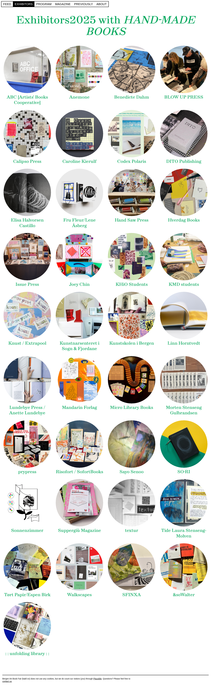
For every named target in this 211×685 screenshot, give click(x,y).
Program (44, 4)
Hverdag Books (184, 220)
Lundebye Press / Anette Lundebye (27, 410)
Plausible (97, 679)
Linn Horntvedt (183, 343)
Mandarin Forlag (79, 407)
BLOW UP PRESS (183, 97)
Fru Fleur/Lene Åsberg (79, 222)
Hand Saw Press (131, 220)
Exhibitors (24, 4)
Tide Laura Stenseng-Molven (183, 533)
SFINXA (131, 594)
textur (131, 530)
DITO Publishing (183, 161)
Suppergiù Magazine (79, 530)
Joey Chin (79, 284)
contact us (7, 681)
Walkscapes (79, 594)
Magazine (63, 4)
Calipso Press (27, 161)
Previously (83, 4)
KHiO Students (132, 284)
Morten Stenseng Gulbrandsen (184, 410)
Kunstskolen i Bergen (131, 343)
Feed (7, 4)
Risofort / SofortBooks (79, 471)
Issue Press (27, 284)
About (101, 4)
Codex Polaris (131, 161)
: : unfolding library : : (27, 653)
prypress (27, 471)
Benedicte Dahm (131, 97)
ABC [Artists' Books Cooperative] (27, 99)
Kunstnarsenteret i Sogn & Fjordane (79, 345)
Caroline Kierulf (79, 161)
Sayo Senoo (132, 471)
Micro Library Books (131, 407)
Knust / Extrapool (27, 343)
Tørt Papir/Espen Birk (27, 594)
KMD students (184, 284)
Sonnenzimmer (27, 530)
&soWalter (184, 594)
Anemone (79, 97)
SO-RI (183, 471)
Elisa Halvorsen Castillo (27, 222)
